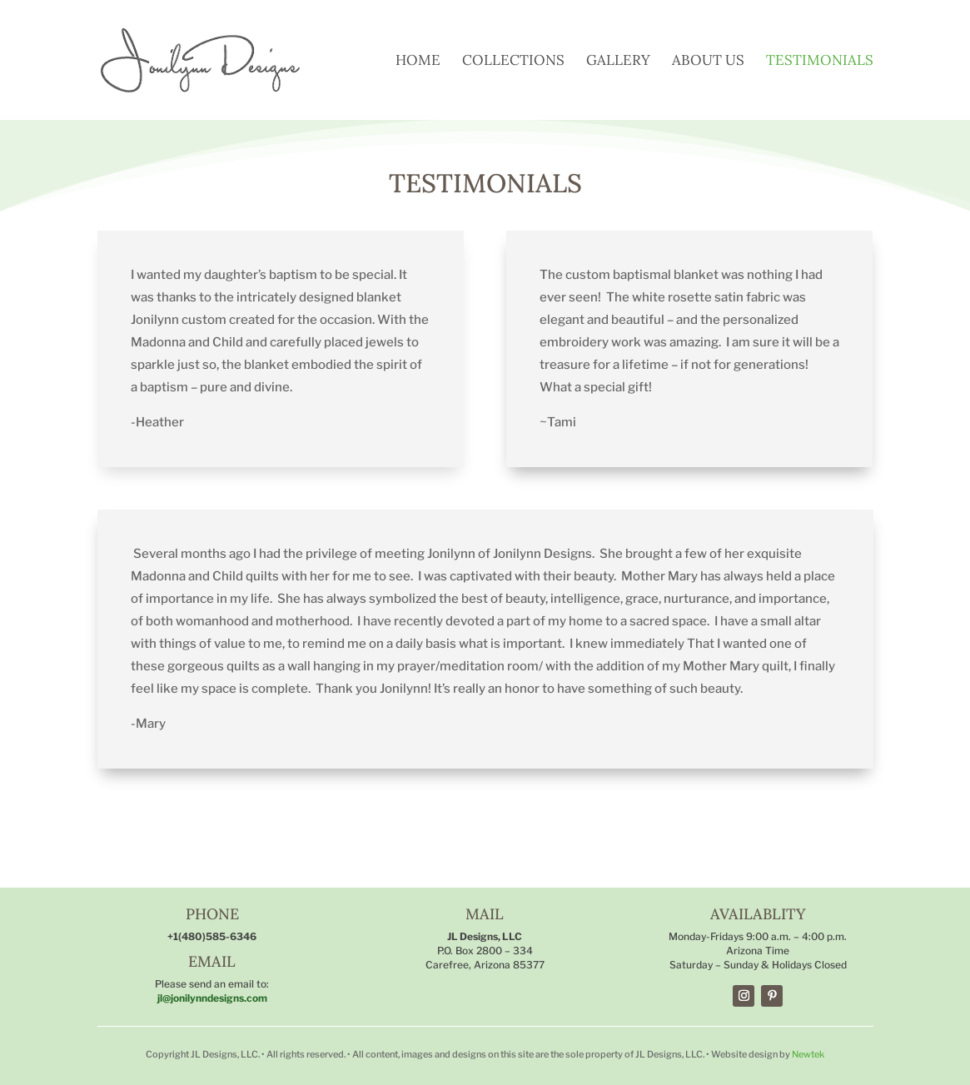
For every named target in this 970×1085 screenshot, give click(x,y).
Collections (513, 61)
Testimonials (819, 61)
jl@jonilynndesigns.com (212, 998)
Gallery (618, 61)
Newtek (808, 1054)
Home (417, 61)
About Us (708, 61)
